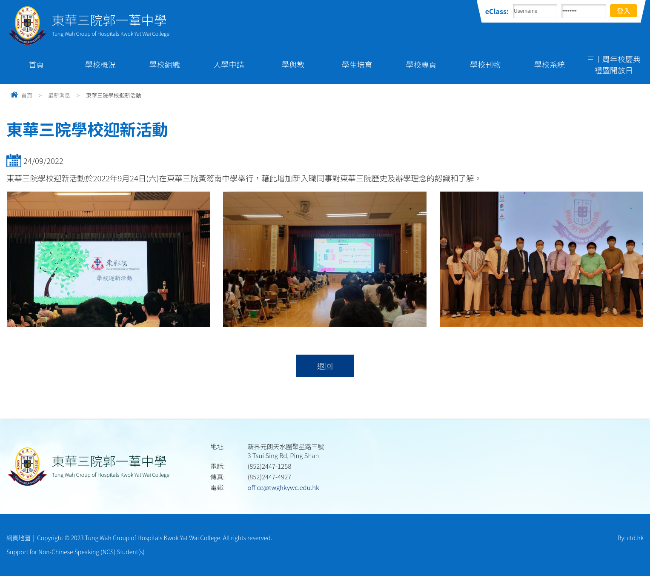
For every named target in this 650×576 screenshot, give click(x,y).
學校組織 (164, 64)
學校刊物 (485, 64)
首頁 (36, 64)
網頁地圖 (18, 537)
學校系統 (549, 64)
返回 (325, 365)
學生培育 (357, 64)
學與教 (292, 64)
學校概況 (100, 64)
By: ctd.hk (631, 537)
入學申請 (228, 64)
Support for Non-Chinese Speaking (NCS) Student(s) (75, 551)
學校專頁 (421, 64)
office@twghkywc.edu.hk (283, 487)
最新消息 (59, 95)
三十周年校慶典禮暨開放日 (614, 64)
